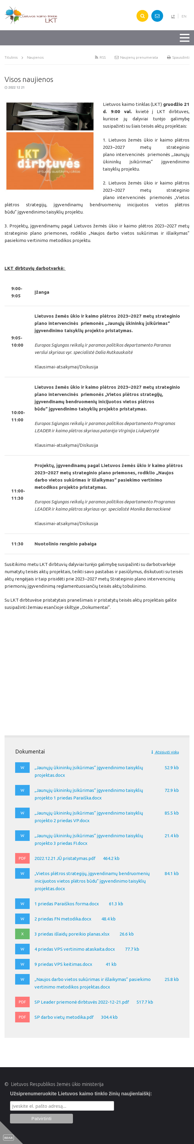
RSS (100, 57)
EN (184, 16)
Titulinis (11, 57)
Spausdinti (178, 57)
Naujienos (35, 57)
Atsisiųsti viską (165, 752)
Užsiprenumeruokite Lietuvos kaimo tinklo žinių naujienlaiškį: (81, 1093)
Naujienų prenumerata (136, 57)
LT (173, 16)
